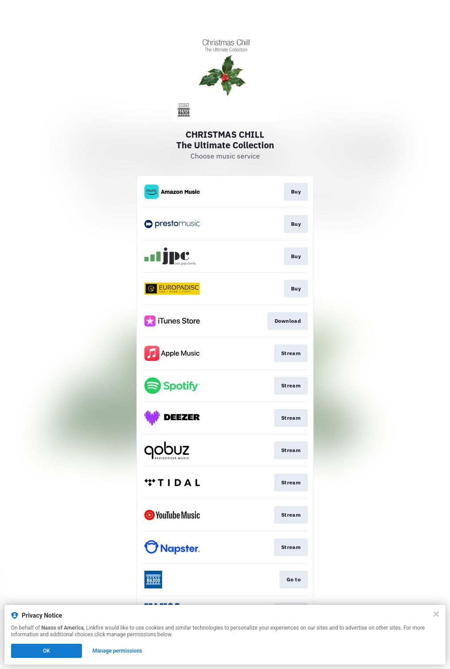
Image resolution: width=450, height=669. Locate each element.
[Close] (436, 614)
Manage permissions (118, 651)
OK (46, 651)
